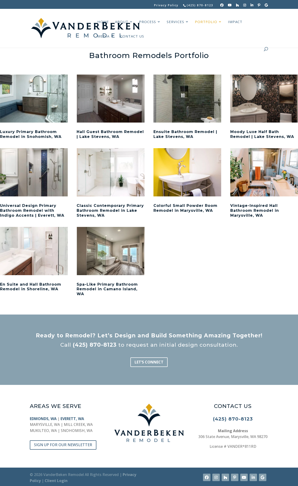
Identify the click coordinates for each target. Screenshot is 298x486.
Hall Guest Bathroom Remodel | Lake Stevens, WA (110, 134)
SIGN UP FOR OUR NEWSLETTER (63, 444)
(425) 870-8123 (95, 345)
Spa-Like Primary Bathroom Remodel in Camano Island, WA (107, 289)
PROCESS (147, 22)
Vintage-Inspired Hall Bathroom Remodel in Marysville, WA (254, 210)
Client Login (56, 480)
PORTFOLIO (206, 22)
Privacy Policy (166, 5)
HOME (103, 22)
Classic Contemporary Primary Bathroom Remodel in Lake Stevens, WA (110, 210)
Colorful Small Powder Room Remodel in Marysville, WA (185, 208)
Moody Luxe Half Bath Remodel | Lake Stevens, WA (262, 134)
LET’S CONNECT (149, 362)
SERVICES (175, 22)
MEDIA (103, 36)
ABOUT (121, 22)
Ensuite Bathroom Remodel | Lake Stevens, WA (185, 134)
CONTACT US (132, 36)
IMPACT (235, 22)
